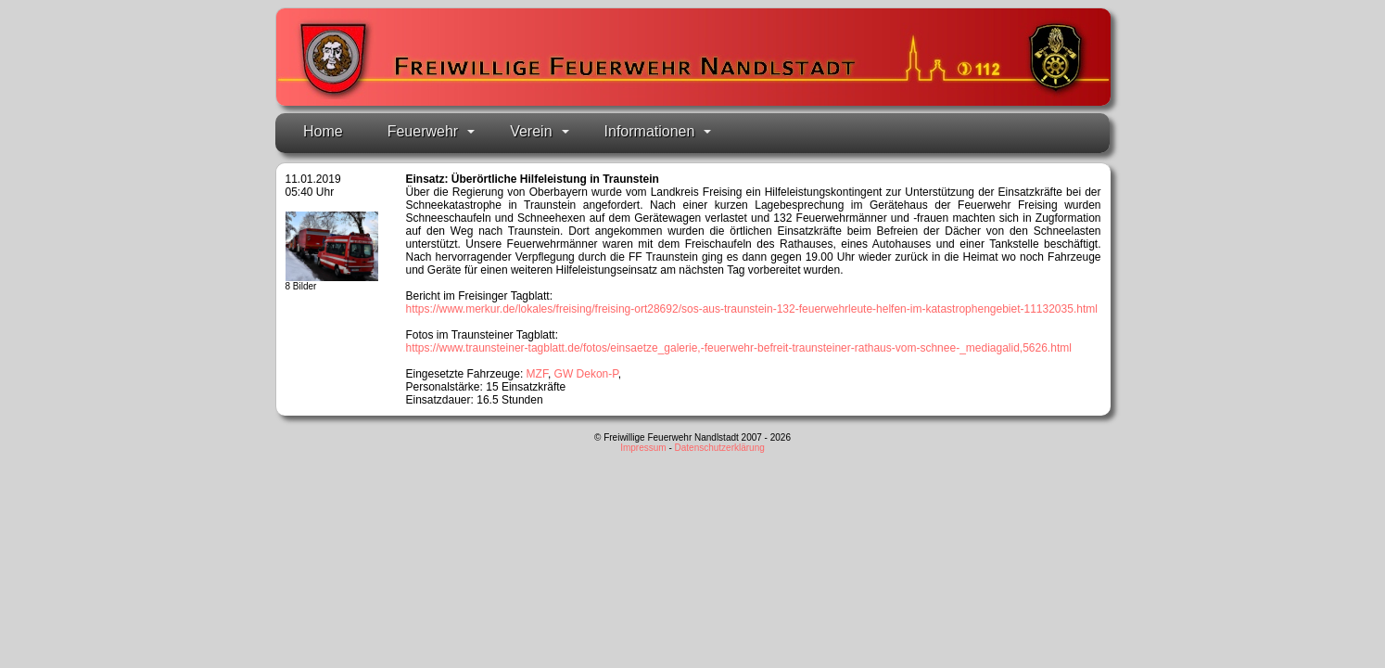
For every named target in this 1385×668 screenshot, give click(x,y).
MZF (537, 373)
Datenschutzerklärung (720, 448)
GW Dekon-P (586, 373)
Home (323, 131)
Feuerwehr (431, 131)
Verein (539, 131)
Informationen (658, 131)
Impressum (643, 448)
